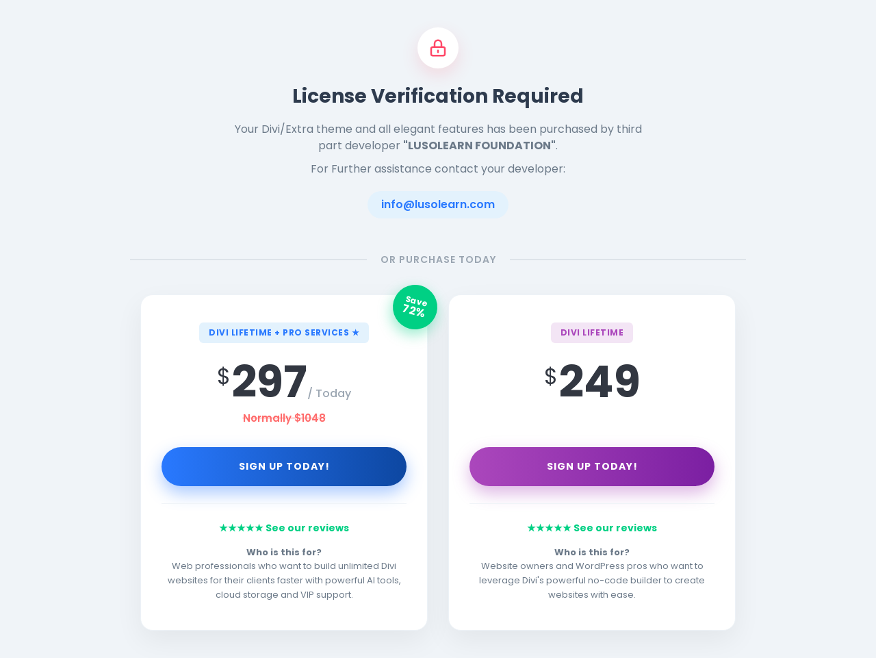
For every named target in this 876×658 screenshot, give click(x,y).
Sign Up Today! (284, 466)
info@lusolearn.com (438, 204)
